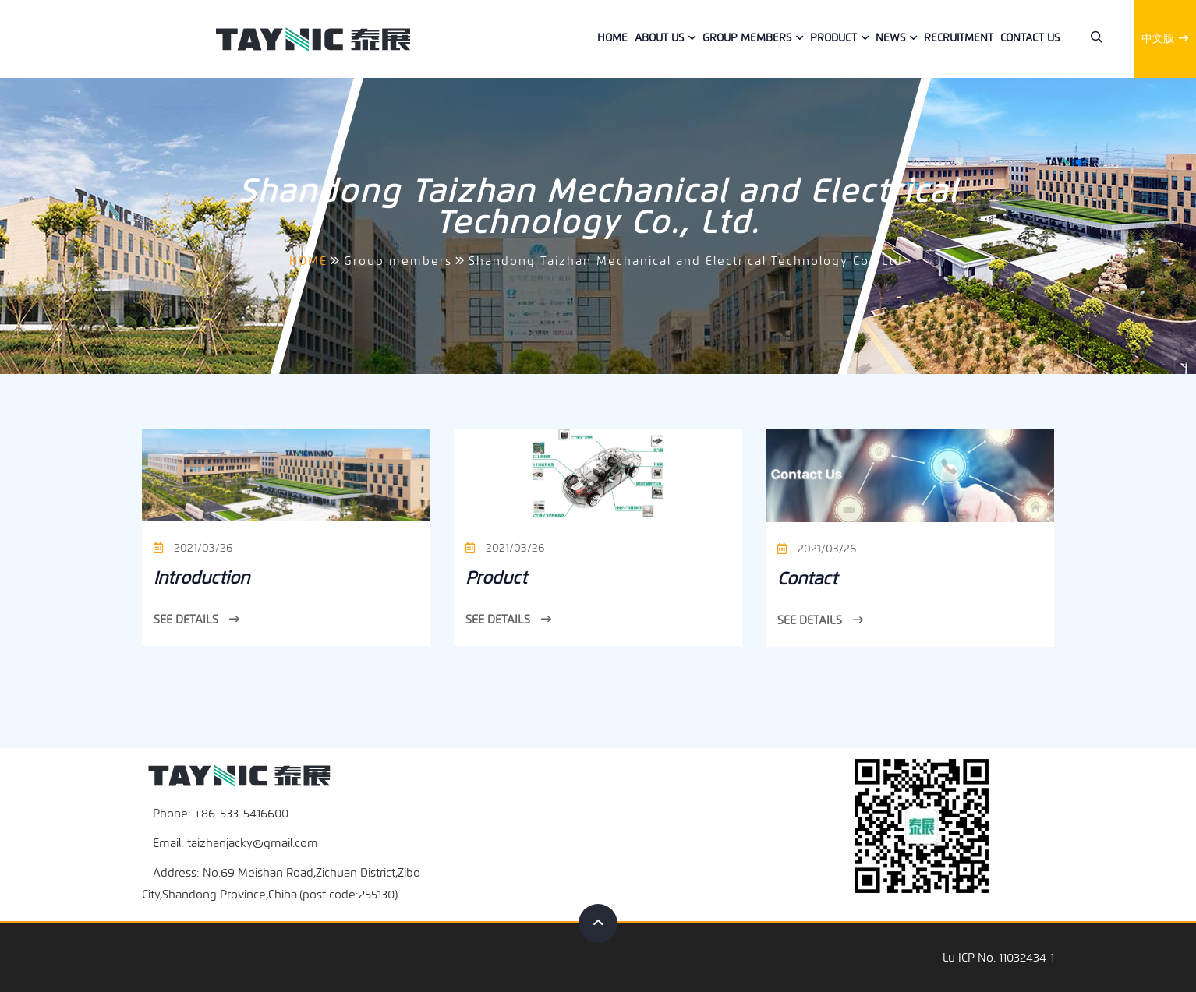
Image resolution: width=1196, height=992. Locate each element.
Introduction (201, 577)
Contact (807, 578)
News (890, 37)
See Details (196, 619)
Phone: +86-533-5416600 (220, 814)
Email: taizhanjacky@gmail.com (235, 843)
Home (612, 37)
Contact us (1030, 37)
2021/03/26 (193, 548)
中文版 (1164, 38)
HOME (308, 261)
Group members (746, 37)
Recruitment (958, 37)
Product (833, 37)
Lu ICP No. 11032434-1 (998, 958)
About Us (659, 37)
